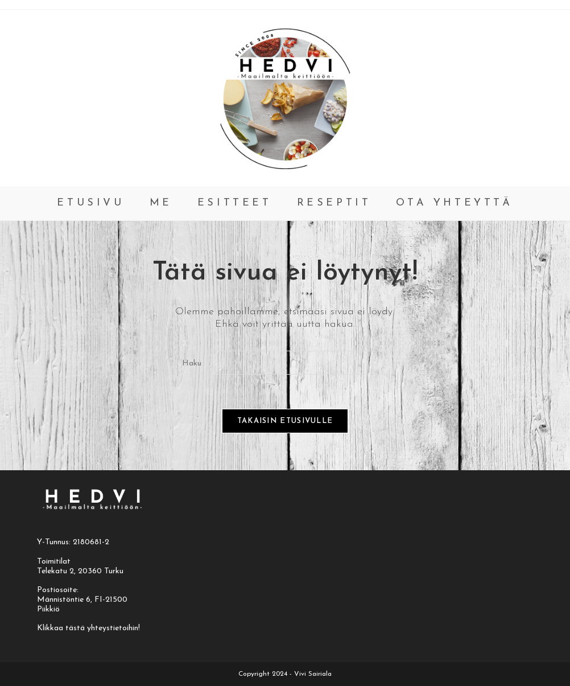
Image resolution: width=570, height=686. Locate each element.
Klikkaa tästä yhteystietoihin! (88, 628)
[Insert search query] (285, 363)
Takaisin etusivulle (285, 421)
